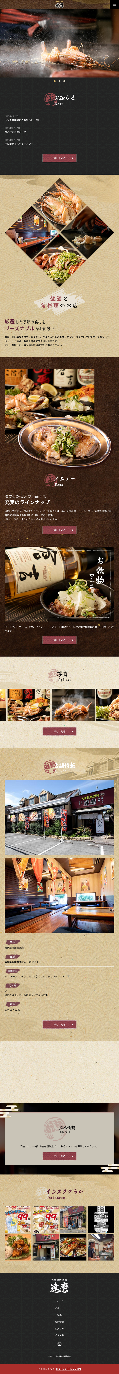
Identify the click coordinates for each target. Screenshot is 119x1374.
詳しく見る (59, 158)
